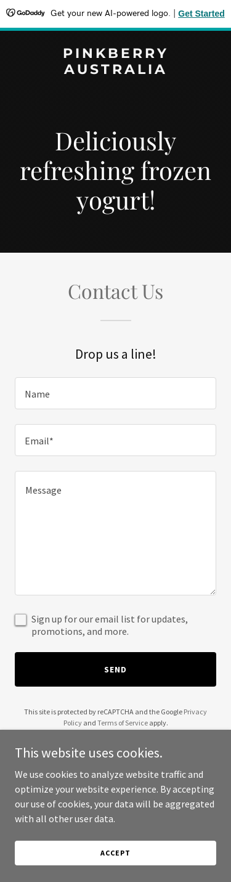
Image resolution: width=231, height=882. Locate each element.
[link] (115, 70)
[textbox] (115, 393)
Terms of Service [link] (122, 722)
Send (115, 669)
